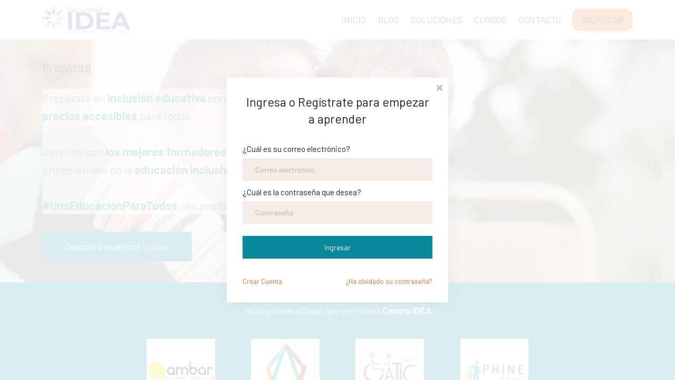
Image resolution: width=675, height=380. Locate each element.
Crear (262, 281)
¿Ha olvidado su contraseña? (389, 281)
